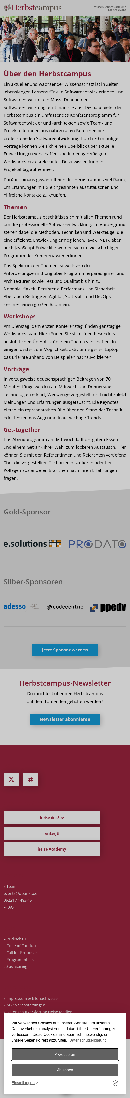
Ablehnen (65, 1070)
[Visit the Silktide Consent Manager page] (115, 1083)
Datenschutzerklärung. (88, 1040)
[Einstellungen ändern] (25, 1083)
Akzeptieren (65, 1055)
